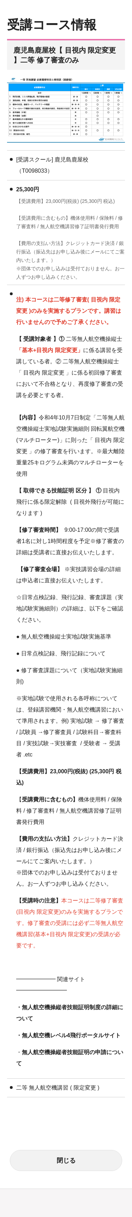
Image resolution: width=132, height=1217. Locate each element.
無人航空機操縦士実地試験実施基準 (66, 637)
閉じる (66, 1160)
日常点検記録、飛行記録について (63, 653)
